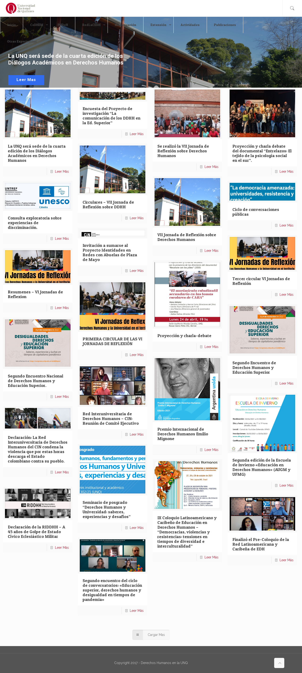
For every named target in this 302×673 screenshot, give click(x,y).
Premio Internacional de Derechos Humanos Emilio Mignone (182, 434)
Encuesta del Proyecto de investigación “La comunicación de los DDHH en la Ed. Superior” (111, 115)
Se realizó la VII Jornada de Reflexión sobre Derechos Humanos (183, 151)
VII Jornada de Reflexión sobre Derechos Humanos (186, 237)
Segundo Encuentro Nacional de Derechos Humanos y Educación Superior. (35, 380)
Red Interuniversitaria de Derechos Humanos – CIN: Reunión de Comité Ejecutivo (111, 418)
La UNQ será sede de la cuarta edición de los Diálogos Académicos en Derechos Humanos (37, 153)
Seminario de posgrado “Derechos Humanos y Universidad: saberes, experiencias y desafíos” (106, 509)
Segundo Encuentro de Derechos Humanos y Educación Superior (254, 367)
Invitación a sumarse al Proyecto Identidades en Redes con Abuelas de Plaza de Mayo (110, 252)
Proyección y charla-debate (184, 335)
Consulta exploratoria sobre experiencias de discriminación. (35, 222)
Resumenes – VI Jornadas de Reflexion (35, 294)
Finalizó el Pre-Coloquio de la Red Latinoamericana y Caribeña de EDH (260, 544)
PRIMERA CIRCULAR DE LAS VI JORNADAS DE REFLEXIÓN (112, 341)
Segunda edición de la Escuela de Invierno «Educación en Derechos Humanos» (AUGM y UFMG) (261, 467)
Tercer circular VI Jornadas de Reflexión (261, 281)
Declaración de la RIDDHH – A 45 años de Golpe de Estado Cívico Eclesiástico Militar (36, 531)
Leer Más (62, 171)
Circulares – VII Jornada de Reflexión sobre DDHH (108, 204)
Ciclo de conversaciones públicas (255, 212)
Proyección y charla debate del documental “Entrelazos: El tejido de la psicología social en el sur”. (262, 153)
